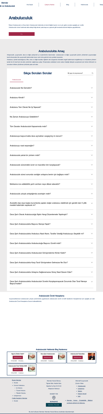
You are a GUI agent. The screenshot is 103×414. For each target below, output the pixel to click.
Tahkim (80, 391)
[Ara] (22, 34)
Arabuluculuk (17, 357)
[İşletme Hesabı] (54, 405)
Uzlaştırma (81, 388)
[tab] (16, 79)
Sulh (79, 396)
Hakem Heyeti (82, 393)
